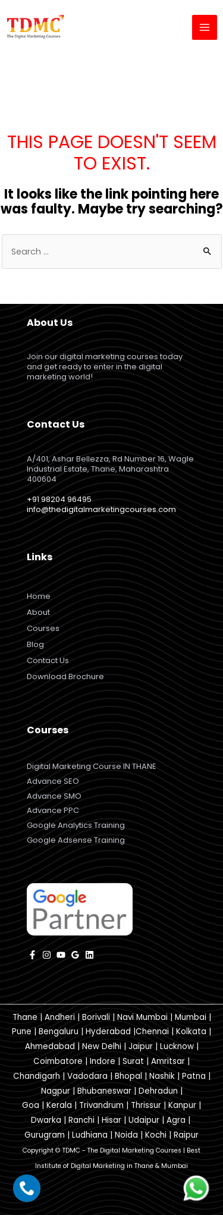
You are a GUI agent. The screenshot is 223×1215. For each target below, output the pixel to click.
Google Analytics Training (76, 825)
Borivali (96, 1017)
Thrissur (146, 1105)
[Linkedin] (89, 954)
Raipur (186, 1135)
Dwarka (46, 1120)
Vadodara (87, 1076)
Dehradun (158, 1091)
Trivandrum (101, 1105)
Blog (35, 644)
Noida (126, 1135)
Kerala (59, 1105)
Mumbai (190, 1017)
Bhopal (128, 1076)
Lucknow (177, 1046)
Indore (102, 1061)
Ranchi (81, 1120)
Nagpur (55, 1091)
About (38, 612)
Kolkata (191, 1031)
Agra (176, 1120)
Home (39, 596)
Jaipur (140, 1046)
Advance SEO (53, 781)
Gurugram (44, 1135)
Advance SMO (54, 796)
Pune (22, 1031)
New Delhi (101, 1046)
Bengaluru (58, 1031)
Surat (133, 1061)
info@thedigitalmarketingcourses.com (101, 509)
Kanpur (182, 1105)
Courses (43, 628)
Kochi (156, 1135)
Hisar (111, 1120)
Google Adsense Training (76, 840)
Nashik (162, 1076)
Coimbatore (58, 1061)
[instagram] (46, 954)
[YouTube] (61, 954)
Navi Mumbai (142, 1017)
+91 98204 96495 (59, 499)
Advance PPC (53, 810)
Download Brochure (65, 676)
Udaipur (143, 1120)
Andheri (60, 1017)
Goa (30, 1105)
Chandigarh (36, 1076)
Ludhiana (90, 1135)
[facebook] (32, 954)
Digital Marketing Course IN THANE (91, 766)
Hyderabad (108, 1031)
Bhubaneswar (104, 1091)
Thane (24, 1017)
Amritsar (168, 1061)
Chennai (152, 1031)
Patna (194, 1076)
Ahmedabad (50, 1046)
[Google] (75, 954)
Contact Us (48, 660)
